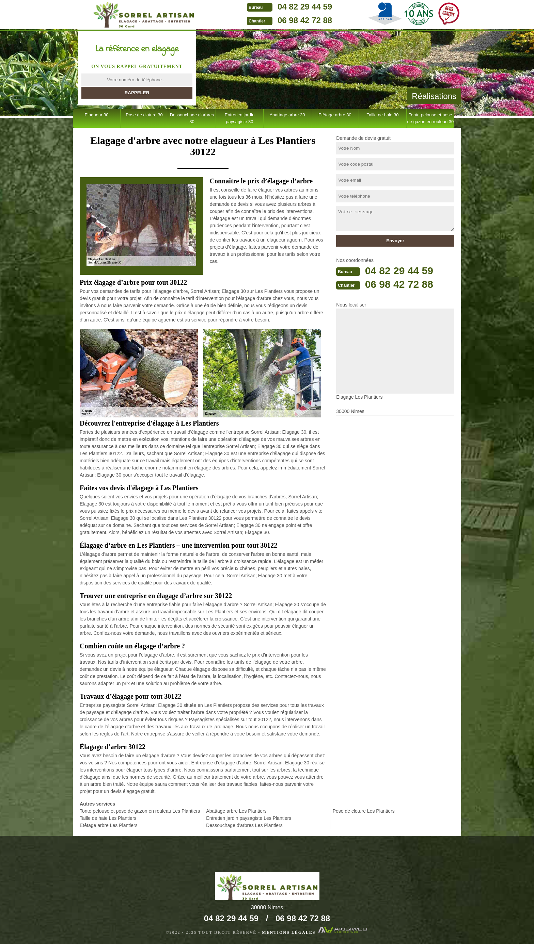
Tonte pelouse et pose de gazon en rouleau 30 (430, 118)
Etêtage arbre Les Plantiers (109, 825)
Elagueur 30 (96, 114)
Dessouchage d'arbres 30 (192, 118)
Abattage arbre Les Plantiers (236, 811)
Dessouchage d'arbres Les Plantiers (244, 825)
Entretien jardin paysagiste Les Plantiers (248, 818)
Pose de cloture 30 (144, 114)
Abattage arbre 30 (287, 114)
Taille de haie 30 (382, 114)
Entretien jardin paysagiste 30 (239, 118)
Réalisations (434, 96)
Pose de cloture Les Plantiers (364, 811)
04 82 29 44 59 (305, 6)
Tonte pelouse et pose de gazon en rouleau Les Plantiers (140, 811)
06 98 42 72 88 (305, 20)
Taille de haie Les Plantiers (108, 818)
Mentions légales (288, 932)
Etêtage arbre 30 (334, 114)
